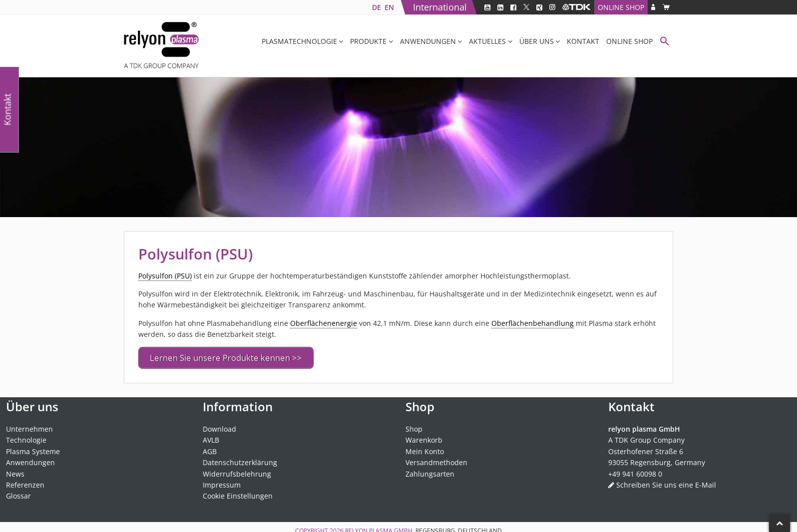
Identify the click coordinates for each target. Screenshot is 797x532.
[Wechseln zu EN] (389, 7)
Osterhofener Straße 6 (645, 448)
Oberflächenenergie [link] (323, 323)
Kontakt (583, 41)
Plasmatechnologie (299, 41)
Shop (413, 426)
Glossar (18, 493)
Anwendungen (428, 41)
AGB (210, 448)
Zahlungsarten (429, 471)
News (15, 471)
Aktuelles (487, 41)
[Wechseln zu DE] (376, 7)
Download (219, 426)
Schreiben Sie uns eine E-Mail (666, 482)
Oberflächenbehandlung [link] (532, 323)
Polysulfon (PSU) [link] (165, 275)
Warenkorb (423, 437)
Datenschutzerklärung (240, 459)
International (440, 7)
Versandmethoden (436, 459)
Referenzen (25, 482)
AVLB (211, 437)
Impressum (222, 482)
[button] (664, 42)
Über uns (536, 41)
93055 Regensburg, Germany (656, 459)
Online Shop (621, 7)
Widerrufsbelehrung (237, 471)
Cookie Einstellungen (238, 493)
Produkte (368, 41)
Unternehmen (29, 426)
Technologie (26, 437)
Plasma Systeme (33, 448)
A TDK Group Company (646, 437)
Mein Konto (424, 448)
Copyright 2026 (320, 528)
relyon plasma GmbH (378, 528)
